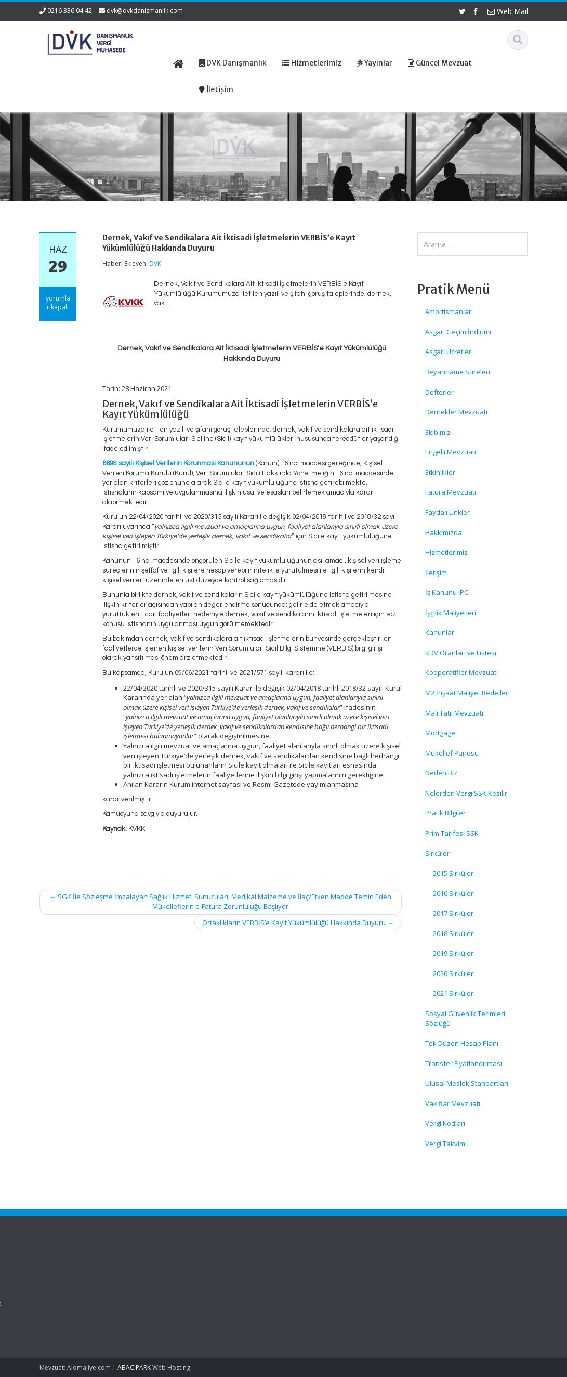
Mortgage (440, 732)
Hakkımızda (443, 532)
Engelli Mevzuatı (450, 452)
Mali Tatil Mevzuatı (454, 713)
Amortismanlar (448, 311)
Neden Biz (441, 772)
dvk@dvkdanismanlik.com (145, 10)
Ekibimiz (438, 432)
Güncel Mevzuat (329, 1303)
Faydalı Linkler (447, 512)
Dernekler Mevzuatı (456, 412)
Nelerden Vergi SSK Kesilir (466, 793)
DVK (155, 263)
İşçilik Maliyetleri (450, 612)
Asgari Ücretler (448, 351)
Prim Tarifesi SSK (452, 833)
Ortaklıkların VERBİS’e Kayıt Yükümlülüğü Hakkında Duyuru (298, 922)
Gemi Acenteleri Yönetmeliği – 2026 (68, 1284)
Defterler (439, 392)
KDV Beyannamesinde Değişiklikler (74, 1313)
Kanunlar (439, 632)
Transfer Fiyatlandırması (463, 1063)
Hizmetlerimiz (446, 552)
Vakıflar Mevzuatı (452, 1103)
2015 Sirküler (453, 873)
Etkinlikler (440, 472)
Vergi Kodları (445, 1123)
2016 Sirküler (453, 893)
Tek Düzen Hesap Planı (461, 1043)
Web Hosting (171, 1367)
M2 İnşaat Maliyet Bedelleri (467, 692)
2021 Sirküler (453, 993)
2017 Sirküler (453, 913)
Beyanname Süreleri (457, 371)
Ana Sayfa (320, 1274)
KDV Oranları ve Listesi (460, 652)
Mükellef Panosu (452, 753)
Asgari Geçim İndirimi (458, 331)
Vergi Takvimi (446, 1143)
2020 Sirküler (453, 973)
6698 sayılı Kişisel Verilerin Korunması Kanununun (178, 463)
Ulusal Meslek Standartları (466, 1083)
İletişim (436, 572)
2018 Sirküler (453, 933)
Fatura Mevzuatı (450, 492)
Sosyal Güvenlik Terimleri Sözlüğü (465, 1018)
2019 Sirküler (453, 953)
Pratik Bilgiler (445, 812)
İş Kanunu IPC (446, 592)
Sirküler (437, 853)
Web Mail (507, 11)
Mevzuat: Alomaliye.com (75, 1367)
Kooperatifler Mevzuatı (461, 672)
